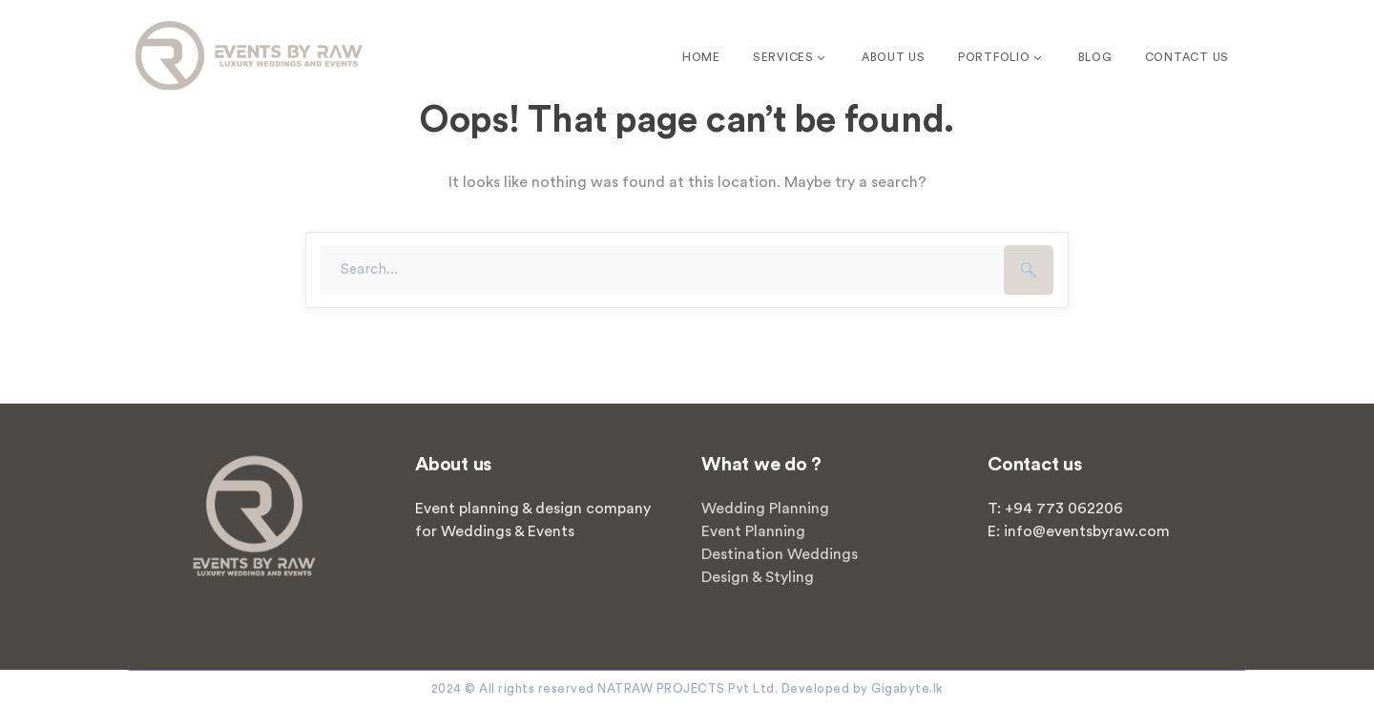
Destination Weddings (779, 554)
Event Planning (753, 531)
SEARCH (1028, 270)
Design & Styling (757, 577)
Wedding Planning (765, 508)
